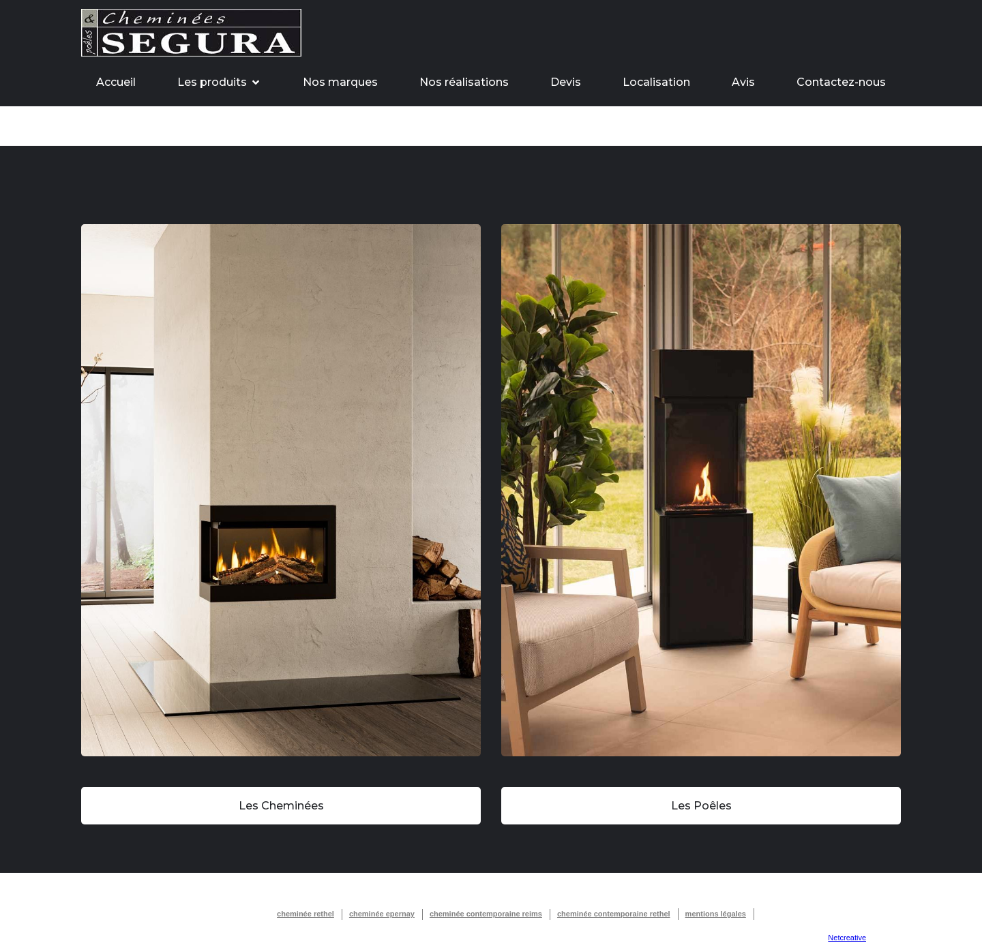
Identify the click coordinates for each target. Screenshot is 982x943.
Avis (743, 82)
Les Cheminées (281, 805)
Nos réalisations (464, 82)
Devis (565, 82)
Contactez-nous (841, 82)
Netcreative (847, 937)
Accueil (116, 82)
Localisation (656, 82)
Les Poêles (701, 805)
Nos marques (340, 82)
